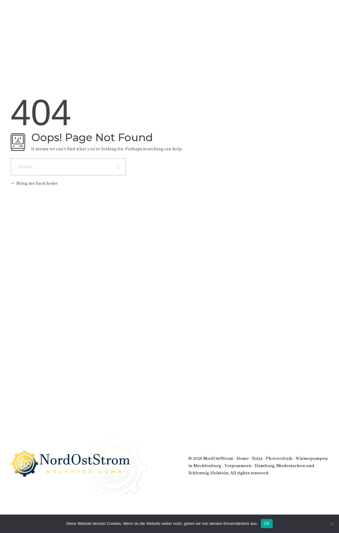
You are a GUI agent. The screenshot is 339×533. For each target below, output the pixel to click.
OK (267, 523)
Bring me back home (34, 183)
